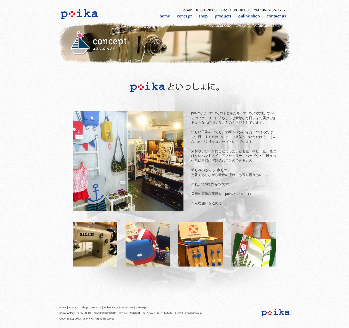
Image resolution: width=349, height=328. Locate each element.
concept (74, 307)
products (96, 307)
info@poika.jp (193, 313)
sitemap (141, 307)
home (62, 307)
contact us (127, 307)
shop (84, 307)
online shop (111, 307)
